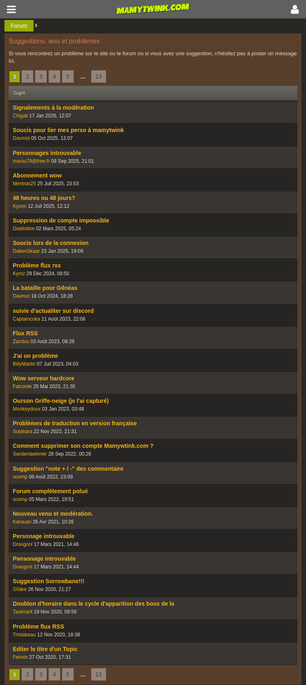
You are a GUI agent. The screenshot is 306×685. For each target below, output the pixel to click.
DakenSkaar (26, 251)
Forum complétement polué (50, 491)
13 (98, 76)
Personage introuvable (43, 536)
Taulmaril (22, 612)
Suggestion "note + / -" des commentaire (68, 468)
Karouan (22, 522)
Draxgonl (22, 544)
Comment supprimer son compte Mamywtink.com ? (83, 445)
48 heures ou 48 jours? (44, 198)
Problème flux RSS (38, 626)
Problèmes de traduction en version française (75, 423)
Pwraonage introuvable (44, 558)
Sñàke (20, 589)
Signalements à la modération (53, 107)
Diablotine (23, 228)
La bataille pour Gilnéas (45, 288)
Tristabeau (24, 635)
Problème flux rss (37, 265)
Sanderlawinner (30, 454)
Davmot (21, 138)
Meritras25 (24, 183)
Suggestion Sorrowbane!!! (48, 581)
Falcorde (22, 386)
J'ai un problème (35, 356)
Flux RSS (25, 333)
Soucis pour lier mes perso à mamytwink (68, 130)
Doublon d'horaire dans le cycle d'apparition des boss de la (93, 603)
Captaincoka (26, 319)
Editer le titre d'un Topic (45, 649)
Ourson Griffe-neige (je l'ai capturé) (60, 401)
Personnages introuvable (47, 153)
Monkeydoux (26, 409)
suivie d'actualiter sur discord (53, 311)
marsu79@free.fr (31, 161)
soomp (20, 477)
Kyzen (19, 206)
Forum (19, 25)
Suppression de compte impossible (61, 220)
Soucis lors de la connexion (50, 243)
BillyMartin (24, 364)
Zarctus (21, 341)
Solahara (22, 431)
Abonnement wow (37, 175)
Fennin (20, 657)
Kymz (19, 273)
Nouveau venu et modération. (53, 513)
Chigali (20, 116)
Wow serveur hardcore (43, 378)
